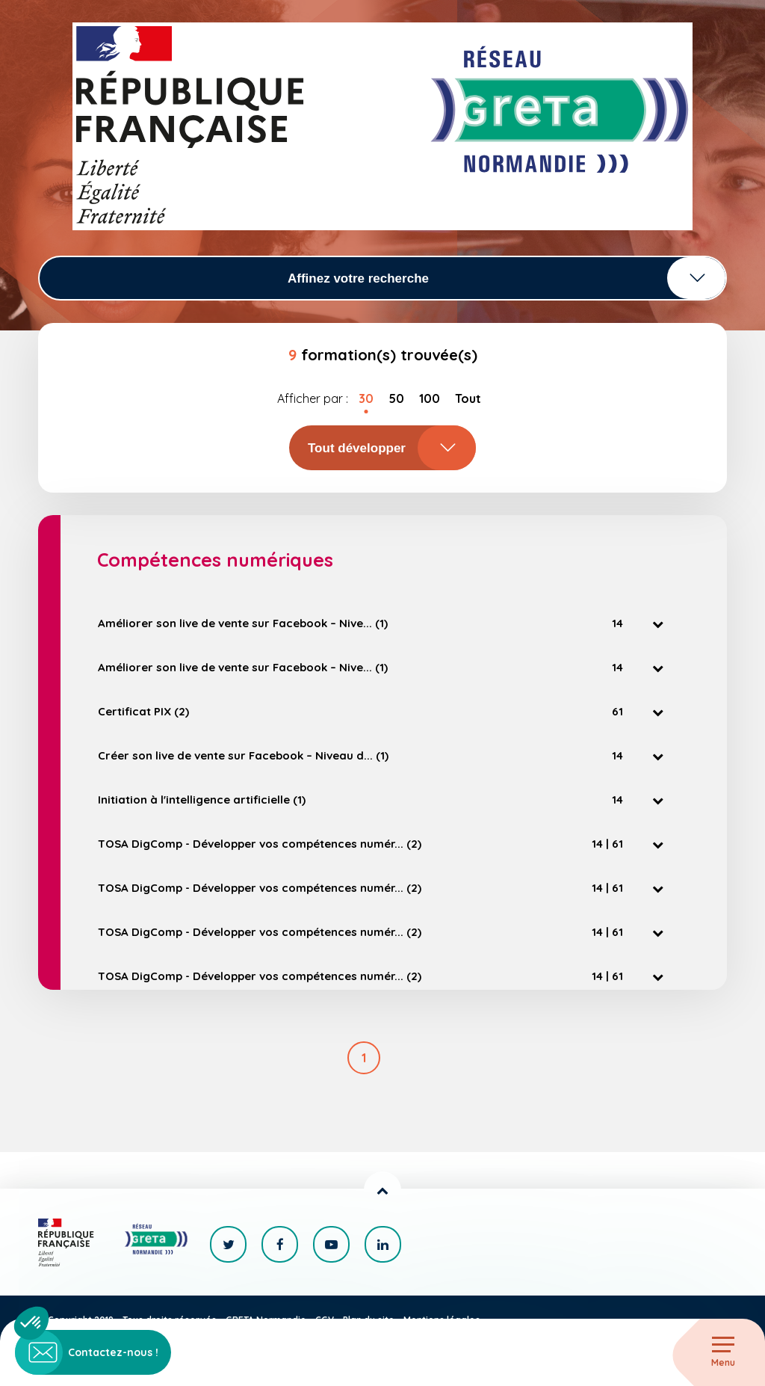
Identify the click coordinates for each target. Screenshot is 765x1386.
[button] (31, 1323)
